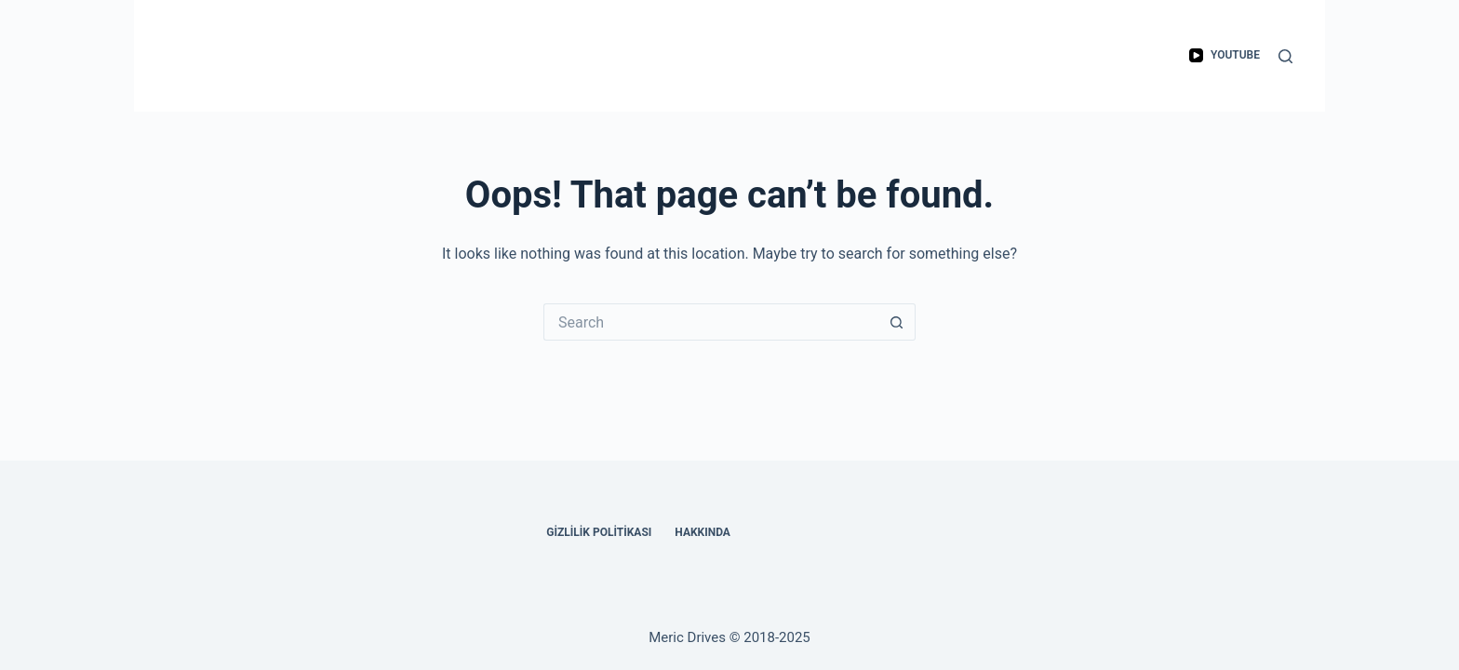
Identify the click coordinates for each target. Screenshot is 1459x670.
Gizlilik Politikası (598, 532)
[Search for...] (710, 322)
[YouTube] (1224, 56)
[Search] (1285, 56)
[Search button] (897, 322)
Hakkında (702, 532)
